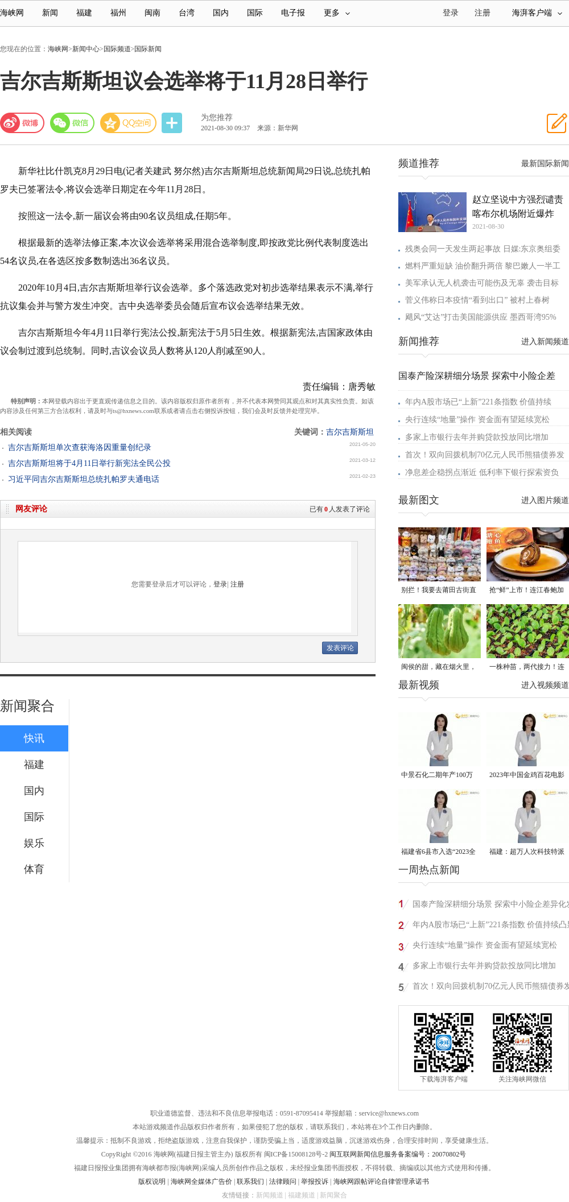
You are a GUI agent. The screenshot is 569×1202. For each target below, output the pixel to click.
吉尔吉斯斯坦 (350, 432)
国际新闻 (148, 49)
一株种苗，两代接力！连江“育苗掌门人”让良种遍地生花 (526, 667)
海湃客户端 (537, 13)
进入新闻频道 (545, 341)
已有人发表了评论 (340, 509)
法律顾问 (282, 1182)
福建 (84, 13)
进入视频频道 (545, 685)
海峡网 (12, 13)
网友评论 (31, 509)
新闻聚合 (27, 706)
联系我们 (250, 1182)
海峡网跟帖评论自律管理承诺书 (381, 1182)
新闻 (50, 13)
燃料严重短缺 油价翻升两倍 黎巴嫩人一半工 (482, 266)
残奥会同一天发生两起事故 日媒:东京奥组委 (482, 249)
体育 (34, 869)
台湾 (187, 13)
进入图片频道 (545, 500)
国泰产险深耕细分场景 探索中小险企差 (476, 376)
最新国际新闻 (545, 163)
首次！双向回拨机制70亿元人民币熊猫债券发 (484, 455)
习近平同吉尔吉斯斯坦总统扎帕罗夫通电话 (83, 479)
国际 (255, 13)
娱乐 (34, 843)
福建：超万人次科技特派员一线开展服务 (526, 852)
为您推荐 (217, 117)
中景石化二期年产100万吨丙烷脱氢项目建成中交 (438, 775)
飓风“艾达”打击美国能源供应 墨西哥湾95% (480, 317)
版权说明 (152, 1182)
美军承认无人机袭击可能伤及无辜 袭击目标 (482, 283)
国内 (221, 13)
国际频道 (117, 49)
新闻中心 (86, 49)
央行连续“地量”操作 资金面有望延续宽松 (477, 419)
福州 (118, 13)
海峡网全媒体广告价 (201, 1182)
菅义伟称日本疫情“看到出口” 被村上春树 (477, 300)
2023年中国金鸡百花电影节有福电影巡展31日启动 (526, 775)
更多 (337, 13)
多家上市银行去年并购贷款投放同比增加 (477, 437)
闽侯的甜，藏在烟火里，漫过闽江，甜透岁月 (438, 667)
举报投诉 (314, 1182)
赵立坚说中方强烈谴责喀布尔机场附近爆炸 (517, 206)
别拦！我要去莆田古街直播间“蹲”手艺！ (438, 591)
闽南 (152, 13)
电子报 (293, 13)
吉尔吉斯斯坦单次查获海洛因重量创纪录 (79, 447)
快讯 (34, 738)
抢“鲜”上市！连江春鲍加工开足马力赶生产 (526, 591)
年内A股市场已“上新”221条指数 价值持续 (478, 402)
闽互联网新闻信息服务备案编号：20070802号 (397, 1154)
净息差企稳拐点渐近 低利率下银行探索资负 (482, 472)
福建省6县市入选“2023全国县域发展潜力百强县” (438, 852)
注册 (482, 13)
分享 (173, 123)
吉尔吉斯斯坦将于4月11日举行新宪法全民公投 (89, 463)
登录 (220, 584)
